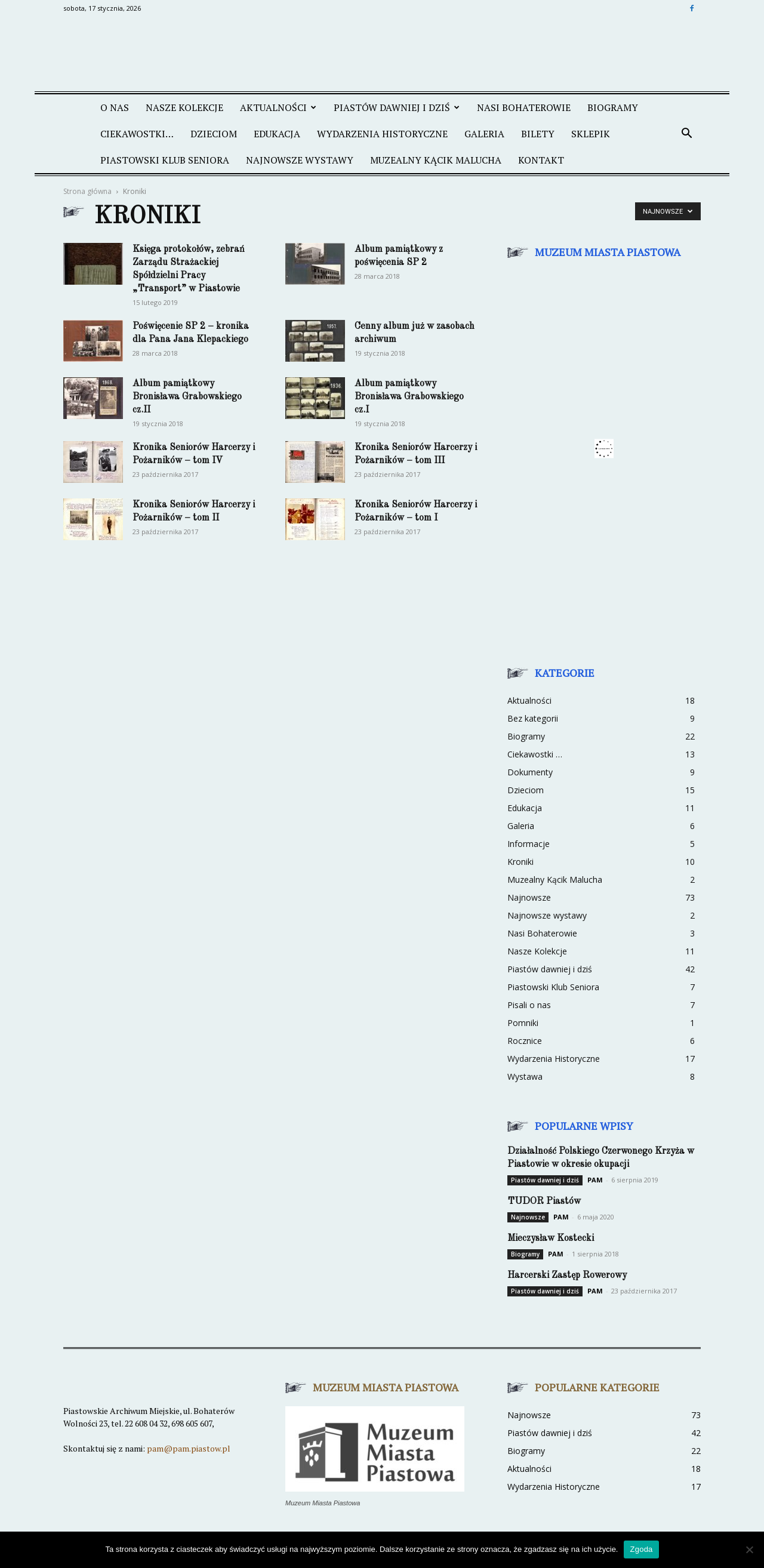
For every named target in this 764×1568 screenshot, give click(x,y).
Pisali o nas (529, 1005)
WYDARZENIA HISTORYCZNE (382, 133)
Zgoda (641, 1549)
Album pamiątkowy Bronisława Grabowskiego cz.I (409, 397)
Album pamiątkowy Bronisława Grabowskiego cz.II (187, 397)
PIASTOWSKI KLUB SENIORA (164, 160)
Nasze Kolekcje (537, 951)
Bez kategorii (532, 718)
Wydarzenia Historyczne (553, 1058)
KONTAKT (541, 160)
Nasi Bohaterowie (542, 933)
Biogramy (612, 107)
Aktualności (529, 700)
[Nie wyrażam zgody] (749, 1549)
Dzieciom (525, 790)
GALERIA (484, 133)
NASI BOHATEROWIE (524, 107)
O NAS (114, 107)
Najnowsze (529, 897)
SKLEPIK (590, 133)
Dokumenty (530, 772)
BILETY (537, 133)
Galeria (520, 825)
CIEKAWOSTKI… (137, 133)
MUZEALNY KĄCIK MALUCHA (435, 160)
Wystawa (525, 1076)
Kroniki (520, 861)
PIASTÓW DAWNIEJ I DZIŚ (397, 107)
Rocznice (524, 1040)
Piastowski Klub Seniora (553, 987)
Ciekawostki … (534, 754)
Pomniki (522, 1022)
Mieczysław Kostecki (550, 1238)
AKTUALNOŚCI (278, 107)
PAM (595, 1179)
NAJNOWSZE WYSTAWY (299, 160)
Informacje (528, 843)
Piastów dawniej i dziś (549, 969)
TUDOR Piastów (544, 1201)
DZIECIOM (213, 133)
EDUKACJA (277, 133)
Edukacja (524, 808)
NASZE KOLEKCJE (184, 107)
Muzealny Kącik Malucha (554, 879)
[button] (686, 133)
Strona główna (87, 191)
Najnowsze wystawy (547, 915)
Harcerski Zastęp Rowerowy (567, 1275)
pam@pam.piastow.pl (188, 1448)
